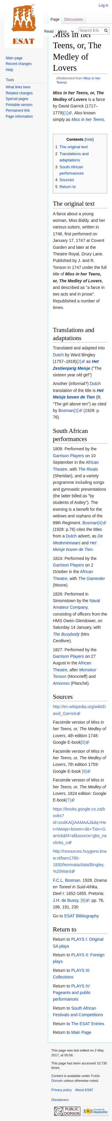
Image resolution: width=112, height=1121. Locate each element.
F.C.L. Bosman (66, 880)
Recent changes (19, 64)
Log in (103, 5)
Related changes (19, 93)
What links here (18, 87)
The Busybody (66, 634)
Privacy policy (61, 1090)
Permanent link (18, 110)
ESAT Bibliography (81, 916)
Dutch (58, 354)
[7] (68, 800)
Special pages (17, 99)
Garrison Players (68, 455)
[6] (84, 771)
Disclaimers (60, 1100)
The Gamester (91, 578)
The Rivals (88, 469)
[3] (76, 410)
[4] (100, 522)
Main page (14, 58)
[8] (83, 900)
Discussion (73, 19)
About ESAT (84, 1090)
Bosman (66, 410)
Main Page (81, 1032)
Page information (19, 116)
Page (54, 19)
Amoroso (61, 683)
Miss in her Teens (87, 119)
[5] (83, 742)
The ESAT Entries (87, 1023)
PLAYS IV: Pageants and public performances (72, 993)
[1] (66, 112)
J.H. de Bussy (65, 900)
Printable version (19, 105)
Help (9, 70)
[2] (78, 361)
